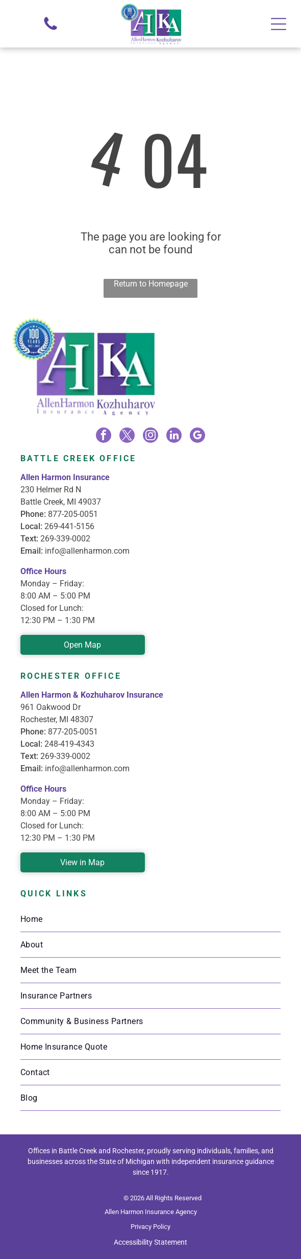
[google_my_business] (197, 436)
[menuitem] (150, 919)
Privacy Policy (150, 1226)
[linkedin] (174, 436)
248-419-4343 (69, 744)
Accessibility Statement (150, 1242)
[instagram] (150, 436)
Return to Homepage (151, 284)
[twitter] (127, 436)
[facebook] (103, 436)
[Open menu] (278, 24)
